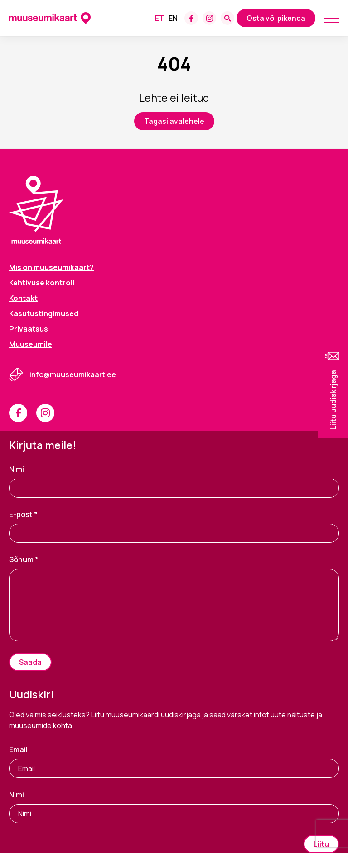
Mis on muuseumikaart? (51, 267)
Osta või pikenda (275, 18)
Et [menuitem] (159, 18)
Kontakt (23, 298)
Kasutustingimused (43, 313)
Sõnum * (24, 559)
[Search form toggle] (227, 18)
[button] (333, 389)
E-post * (23, 514)
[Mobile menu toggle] (331, 18)
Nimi (16, 469)
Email (18, 749)
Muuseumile (30, 344)
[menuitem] (159, 18)
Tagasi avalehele (174, 121)
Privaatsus (28, 329)
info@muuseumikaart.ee (72, 374)
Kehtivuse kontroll (41, 283)
